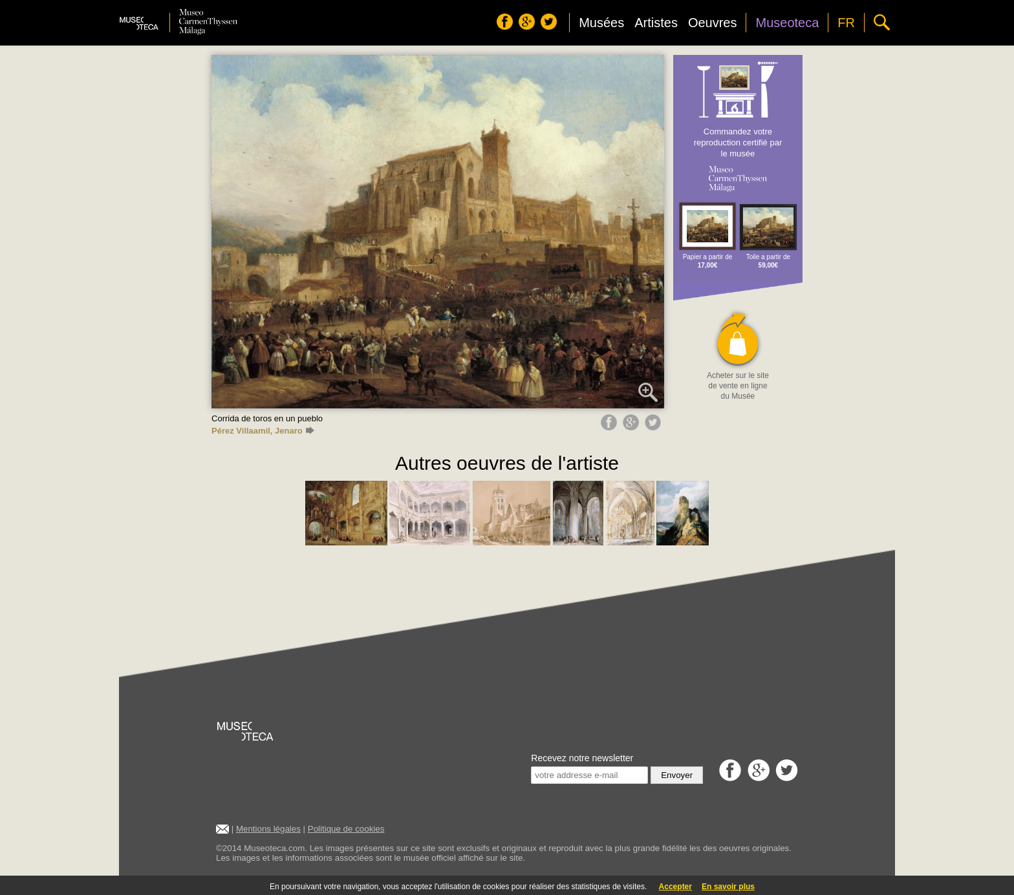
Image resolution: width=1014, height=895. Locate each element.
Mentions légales (268, 829)
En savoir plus (728, 886)
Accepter (675, 886)
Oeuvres (712, 23)
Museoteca (787, 23)
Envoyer (677, 775)
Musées (601, 23)
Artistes (656, 23)
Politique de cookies (346, 829)
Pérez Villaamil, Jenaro (262, 431)
